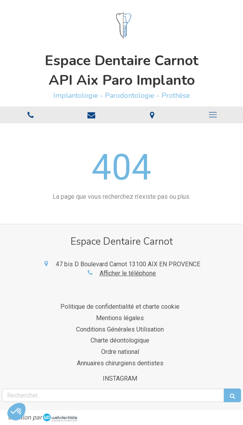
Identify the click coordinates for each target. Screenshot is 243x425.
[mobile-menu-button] (212, 115)
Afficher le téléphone (128, 273)
